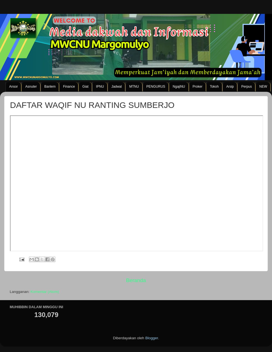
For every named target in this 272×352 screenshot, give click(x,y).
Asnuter (31, 86)
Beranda (136, 280)
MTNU (134, 86)
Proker (197, 86)
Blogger (151, 338)
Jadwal (116, 86)
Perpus (246, 86)
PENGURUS (155, 86)
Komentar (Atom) (44, 292)
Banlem (50, 86)
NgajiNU (179, 86)
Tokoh (214, 86)
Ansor (13, 86)
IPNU (100, 86)
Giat (85, 86)
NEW (263, 86)
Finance (69, 86)
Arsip (230, 86)
